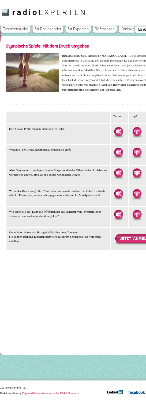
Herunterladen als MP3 (137, 131)
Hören (118, 131)
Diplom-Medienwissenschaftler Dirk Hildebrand (51, 393)
